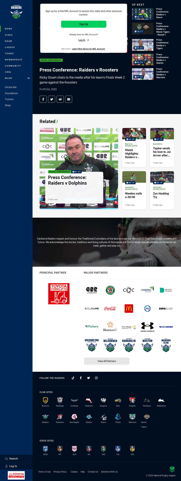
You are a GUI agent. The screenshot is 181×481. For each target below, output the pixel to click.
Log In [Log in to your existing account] (83, 40)
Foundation (11, 93)
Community (13, 65)
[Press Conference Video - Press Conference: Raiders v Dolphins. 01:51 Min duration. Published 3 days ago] (79, 168)
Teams (9, 53)
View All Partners (107, 361)
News (8, 28)
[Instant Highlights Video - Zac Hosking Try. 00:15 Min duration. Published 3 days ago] (162, 190)
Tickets (9, 99)
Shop (8, 105)
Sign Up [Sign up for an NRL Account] (83, 24)
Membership (13, 59)
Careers (74, 471)
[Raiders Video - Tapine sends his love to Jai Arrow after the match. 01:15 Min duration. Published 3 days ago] (162, 147)
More (17, 78)
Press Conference (51, 60)
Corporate (11, 87)
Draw (8, 41)
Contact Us (93, 471)
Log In (11, 466)
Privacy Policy (60, 471)
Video (9, 35)
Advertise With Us (109, 471)
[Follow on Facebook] (80, 378)
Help (83, 471)
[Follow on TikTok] (73, 378)
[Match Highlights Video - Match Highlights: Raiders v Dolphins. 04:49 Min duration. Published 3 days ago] (134, 147)
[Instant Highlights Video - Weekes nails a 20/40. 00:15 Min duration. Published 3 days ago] (134, 190)
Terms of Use (44, 471)
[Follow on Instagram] (96, 378)
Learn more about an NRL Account (88, 48)
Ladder (10, 47)
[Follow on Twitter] (88, 378)
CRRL (8, 72)
